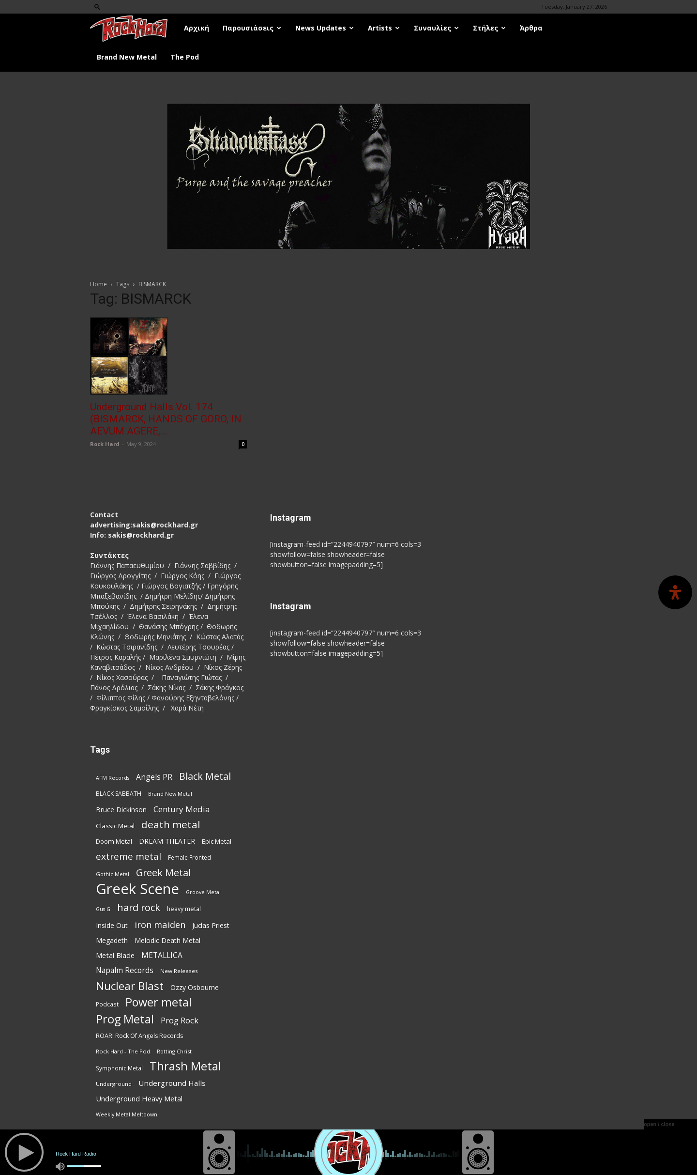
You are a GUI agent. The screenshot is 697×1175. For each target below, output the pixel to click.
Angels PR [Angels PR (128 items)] (154, 777)
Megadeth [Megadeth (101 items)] (112, 940)
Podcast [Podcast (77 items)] (107, 1004)
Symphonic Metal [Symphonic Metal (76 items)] (119, 1068)
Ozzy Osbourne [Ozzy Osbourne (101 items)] (194, 987)
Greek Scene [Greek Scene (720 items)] (137, 889)
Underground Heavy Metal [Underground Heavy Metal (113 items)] (139, 1098)
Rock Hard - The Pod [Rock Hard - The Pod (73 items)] (123, 1051)
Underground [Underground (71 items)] (114, 1083)
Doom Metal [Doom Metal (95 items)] (114, 841)
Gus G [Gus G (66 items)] (103, 909)
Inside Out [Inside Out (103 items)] (112, 925)
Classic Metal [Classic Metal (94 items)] (115, 825)
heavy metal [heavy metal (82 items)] (184, 909)
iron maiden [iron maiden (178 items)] (160, 924)
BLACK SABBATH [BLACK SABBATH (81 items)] (118, 793)
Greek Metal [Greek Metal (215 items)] (163, 872)
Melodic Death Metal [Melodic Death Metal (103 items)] (167, 940)
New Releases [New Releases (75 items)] (179, 970)
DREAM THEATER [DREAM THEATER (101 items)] (167, 841)
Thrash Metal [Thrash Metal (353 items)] (185, 1066)
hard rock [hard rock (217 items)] (138, 907)
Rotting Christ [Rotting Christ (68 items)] (174, 1051)
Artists (384, 27)
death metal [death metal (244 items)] (170, 824)
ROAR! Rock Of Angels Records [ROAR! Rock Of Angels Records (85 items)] (139, 1036)
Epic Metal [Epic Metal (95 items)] (216, 841)
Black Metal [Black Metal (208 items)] (205, 776)
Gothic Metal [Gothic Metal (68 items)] (112, 874)
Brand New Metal (127, 57)
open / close (659, 1124)
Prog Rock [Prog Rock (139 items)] (179, 1020)
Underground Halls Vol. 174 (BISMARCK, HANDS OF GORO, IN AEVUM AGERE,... (166, 419)
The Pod (184, 57)
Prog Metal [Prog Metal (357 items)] (125, 1019)
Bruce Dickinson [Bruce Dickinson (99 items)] (121, 809)
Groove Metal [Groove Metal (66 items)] (203, 892)
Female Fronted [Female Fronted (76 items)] (189, 857)
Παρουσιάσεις (252, 27)
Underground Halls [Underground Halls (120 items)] (172, 1083)
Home (98, 284)
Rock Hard (105, 444)
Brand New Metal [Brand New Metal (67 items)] (170, 793)
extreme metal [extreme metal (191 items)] (128, 856)
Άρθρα (531, 27)
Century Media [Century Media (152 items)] (181, 809)
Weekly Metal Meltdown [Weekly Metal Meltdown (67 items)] (126, 1114)
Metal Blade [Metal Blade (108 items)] (115, 955)
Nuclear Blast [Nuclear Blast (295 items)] (130, 986)
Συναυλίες (436, 27)
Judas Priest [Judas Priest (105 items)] (210, 925)
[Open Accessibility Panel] (675, 592)
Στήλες (489, 27)
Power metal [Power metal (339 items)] (158, 1002)
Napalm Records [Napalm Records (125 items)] (124, 970)
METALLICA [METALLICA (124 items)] (161, 955)
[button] (97, 6)
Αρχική (196, 27)
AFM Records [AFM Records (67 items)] (112, 777)
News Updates (324, 27)
